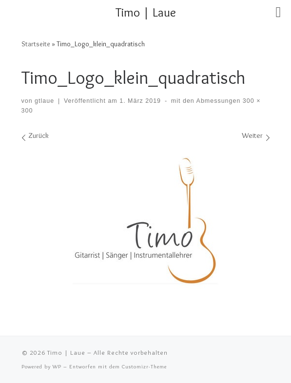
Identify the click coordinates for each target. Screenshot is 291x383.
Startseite (35, 43)
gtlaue (44, 100)
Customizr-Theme (144, 366)
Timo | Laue (66, 352)
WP (57, 366)
